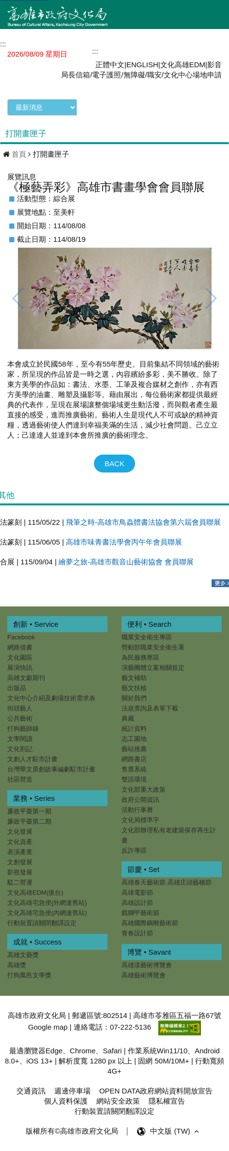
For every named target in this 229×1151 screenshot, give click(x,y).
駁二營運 (19, 882)
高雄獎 (16, 965)
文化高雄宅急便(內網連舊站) (47, 912)
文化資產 (19, 841)
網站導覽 (117, 50)
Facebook (21, 637)
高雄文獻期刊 (26, 677)
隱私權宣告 (167, 1101)
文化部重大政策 (143, 789)
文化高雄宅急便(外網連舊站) (47, 902)
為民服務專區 (140, 657)
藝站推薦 (133, 749)
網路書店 (133, 759)
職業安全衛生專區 (146, 637)
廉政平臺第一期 (29, 811)
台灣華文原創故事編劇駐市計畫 (51, 769)
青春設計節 (137, 933)
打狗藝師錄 (23, 728)
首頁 (19, 154)
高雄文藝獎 (23, 955)
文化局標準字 (140, 820)
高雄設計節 (137, 902)
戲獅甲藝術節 (140, 912)
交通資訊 (31, 1091)
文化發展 (19, 831)
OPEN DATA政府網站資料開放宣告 (156, 1091)
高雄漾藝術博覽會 (146, 965)
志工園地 (133, 738)
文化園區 (19, 657)
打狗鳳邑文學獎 (29, 975)
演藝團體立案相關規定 (152, 667)
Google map (48, 1027)
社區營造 (19, 779)
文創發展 (19, 862)
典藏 (127, 718)
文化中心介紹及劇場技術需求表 (51, 698)
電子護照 (106, 75)
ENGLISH (142, 64)
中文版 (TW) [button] (175, 1131)
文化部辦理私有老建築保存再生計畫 (168, 835)
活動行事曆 (137, 809)
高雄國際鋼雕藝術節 (149, 923)
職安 (154, 75)
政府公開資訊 (140, 799)
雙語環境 (133, 779)
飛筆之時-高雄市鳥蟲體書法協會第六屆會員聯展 (143, 522)
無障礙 (134, 75)
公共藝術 (19, 718)
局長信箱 (75, 75)
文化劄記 (19, 749)
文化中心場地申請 (193, 75)
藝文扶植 (133, 688)
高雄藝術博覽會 (143, 975)
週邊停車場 (72, 1091)
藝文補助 (133, 677)
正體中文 (109, 64)
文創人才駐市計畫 (32, 759)
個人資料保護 (66, 1101)
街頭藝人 (19, 708)
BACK (114, 463)
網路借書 (19, 647)
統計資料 (133, 728)
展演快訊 (19, 667)
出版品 (16, 688)
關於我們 (133, 698)
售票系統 (133, 769)
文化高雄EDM (182, 64)
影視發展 (19, 872)
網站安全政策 (118, 1101)
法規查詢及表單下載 (149, 708)
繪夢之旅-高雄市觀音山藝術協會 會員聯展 (126, 562)
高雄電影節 (137, 892)
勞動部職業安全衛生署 (152, 647)
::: (95, 51)
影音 (214, 64)
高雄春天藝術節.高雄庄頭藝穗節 (166, 882)
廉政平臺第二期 (29, 821)
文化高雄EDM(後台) (35, 892)
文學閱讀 (19, 738)
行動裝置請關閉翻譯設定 (41, 923)
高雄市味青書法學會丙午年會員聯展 (124, 542)
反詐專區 (133, 850)
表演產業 (19, 852)
